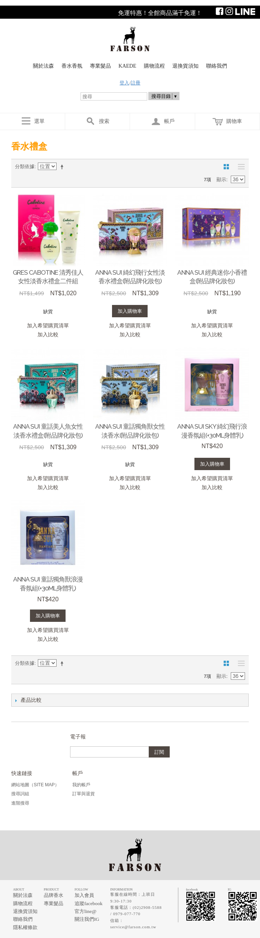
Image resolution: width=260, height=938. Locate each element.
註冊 (135, 83)
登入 (124, 83)
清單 (239, 166)
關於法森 (43, 66)
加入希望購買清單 (48, 325)
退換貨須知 (185, 66)
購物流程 (154, 66)
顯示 (221, 179)
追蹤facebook (89, 903)
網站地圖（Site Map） (35, 784)
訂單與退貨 (83, 793)
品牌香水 (53, 895)
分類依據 (24, 166)
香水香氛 (71, 66)
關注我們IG (87, 919)
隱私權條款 (25, 927)
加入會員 (84, 895)
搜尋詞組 (20, 793)
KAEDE (127, 66)
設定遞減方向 (63, 166)
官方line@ (85, 911)
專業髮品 (100, 66)
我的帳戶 (81, 784)
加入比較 (47, 334)
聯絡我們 (216, 66)
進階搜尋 (20, 803)
